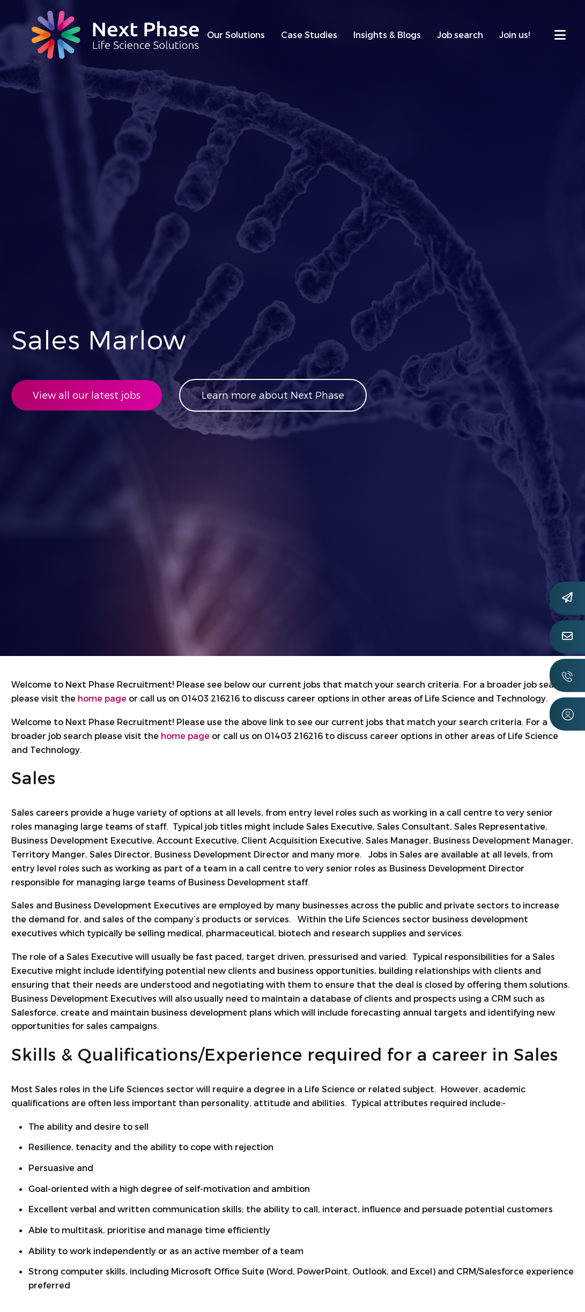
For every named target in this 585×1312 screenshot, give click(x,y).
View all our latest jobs (87, 395)
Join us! (514, 34)
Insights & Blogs (387, 34)
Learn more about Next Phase (275, 395)
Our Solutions (236, 34)
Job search (460, 34)
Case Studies (309, 34)
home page (102, 698)
